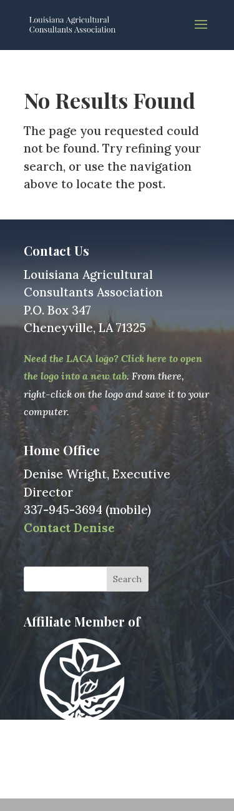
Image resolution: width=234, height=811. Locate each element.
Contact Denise (69, 527)
